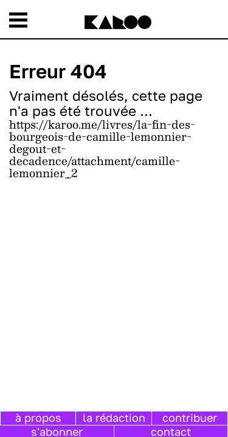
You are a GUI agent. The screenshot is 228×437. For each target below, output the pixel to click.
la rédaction (114, 417)
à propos (38, 417)
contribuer (189, 417)
